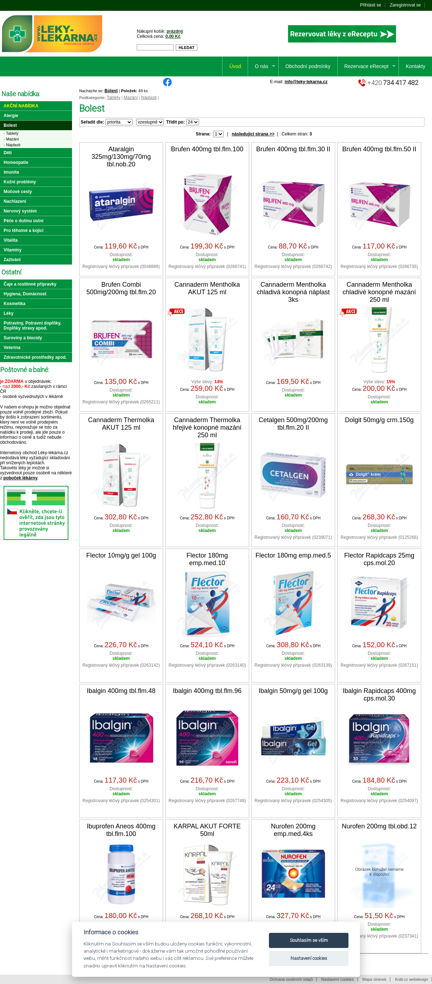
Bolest (111, 90)
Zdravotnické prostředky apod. (35, 357)
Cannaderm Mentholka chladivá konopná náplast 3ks (293, 292)
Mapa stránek (375, 979)
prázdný (175, 31)
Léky (8, 313)
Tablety (113, 97)
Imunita (11, 172)
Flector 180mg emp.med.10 (207, 559)
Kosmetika (15, 303)
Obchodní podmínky (307, 66)
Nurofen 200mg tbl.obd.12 (379, 826)
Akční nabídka (21, 105)
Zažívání (12, 259)
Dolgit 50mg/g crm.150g (379, 420)
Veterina (12, 347)
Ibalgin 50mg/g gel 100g (293, 690)
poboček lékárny (20, 477)
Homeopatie (16, 162)
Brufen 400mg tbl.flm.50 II (379, 149)
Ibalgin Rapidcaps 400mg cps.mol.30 (379, 694)
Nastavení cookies (337, 979)
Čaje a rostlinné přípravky (30, 284)
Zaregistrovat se (405, 5)
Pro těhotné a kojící (24, 230)
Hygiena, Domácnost (25, 293)
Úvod (235, 66)
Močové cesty (18, 191)
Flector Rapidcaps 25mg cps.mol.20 (379, 559)
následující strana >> (253, 134)
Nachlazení (15, 201)
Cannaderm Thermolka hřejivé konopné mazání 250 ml (207, 427)
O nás (261, 66)
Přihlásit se (370, 5)
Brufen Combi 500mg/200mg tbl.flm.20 (121, 288)
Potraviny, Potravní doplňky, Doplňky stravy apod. (32, 326)
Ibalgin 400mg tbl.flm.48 (121, 690)
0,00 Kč (172, 36)
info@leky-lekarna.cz (306, 81)
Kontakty (415, 66)
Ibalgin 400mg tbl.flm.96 (207, 690)
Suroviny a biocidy (23, 337)
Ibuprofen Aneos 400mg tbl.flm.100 (121, 830)
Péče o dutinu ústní (24, 220)
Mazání (130, 97)
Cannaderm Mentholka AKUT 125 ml (207, 288)
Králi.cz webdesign (411, 979)
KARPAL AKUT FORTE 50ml (207, 830)
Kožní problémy (20, 181)
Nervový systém (20, 211)
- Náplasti (12, 145)
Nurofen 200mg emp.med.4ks (293, 830)
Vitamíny (13, 249)
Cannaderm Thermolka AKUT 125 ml (121, 423)
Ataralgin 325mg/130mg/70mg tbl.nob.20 (121, 157)
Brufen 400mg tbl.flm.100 (207, 149)
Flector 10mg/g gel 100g (121, 555)
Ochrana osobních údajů (291, 979)
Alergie (11, 115)
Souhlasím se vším (309, 940)
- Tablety (11, 133)
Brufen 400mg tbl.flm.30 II (293, 149)
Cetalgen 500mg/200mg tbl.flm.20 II (293, 423)
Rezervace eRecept (366, 66)
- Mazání (11, 139)
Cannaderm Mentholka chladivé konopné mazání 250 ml (379, 292)
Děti (8, 152)
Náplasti (149, 97)
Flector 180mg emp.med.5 (293, 555)
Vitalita (11, 240)
